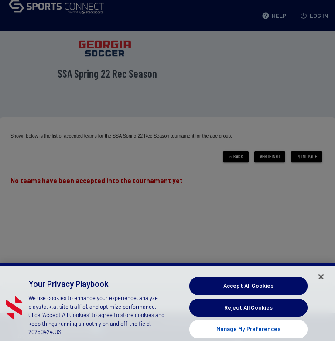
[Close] (321, 285)
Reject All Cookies (248, 315)
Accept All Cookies (248, 293)
